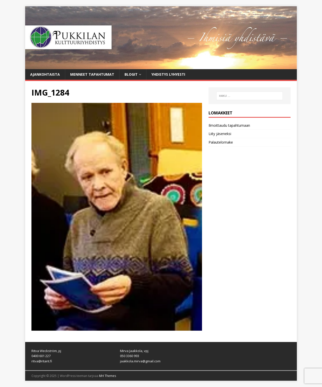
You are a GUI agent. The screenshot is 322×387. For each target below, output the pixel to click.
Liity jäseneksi (220, 133)
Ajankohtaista (45, 74)
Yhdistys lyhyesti (168, 74)
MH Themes (107, 376)
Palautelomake (221, 142)
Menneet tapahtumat (92, 74)
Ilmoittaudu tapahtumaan (229, 125)
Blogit (131, 74)
